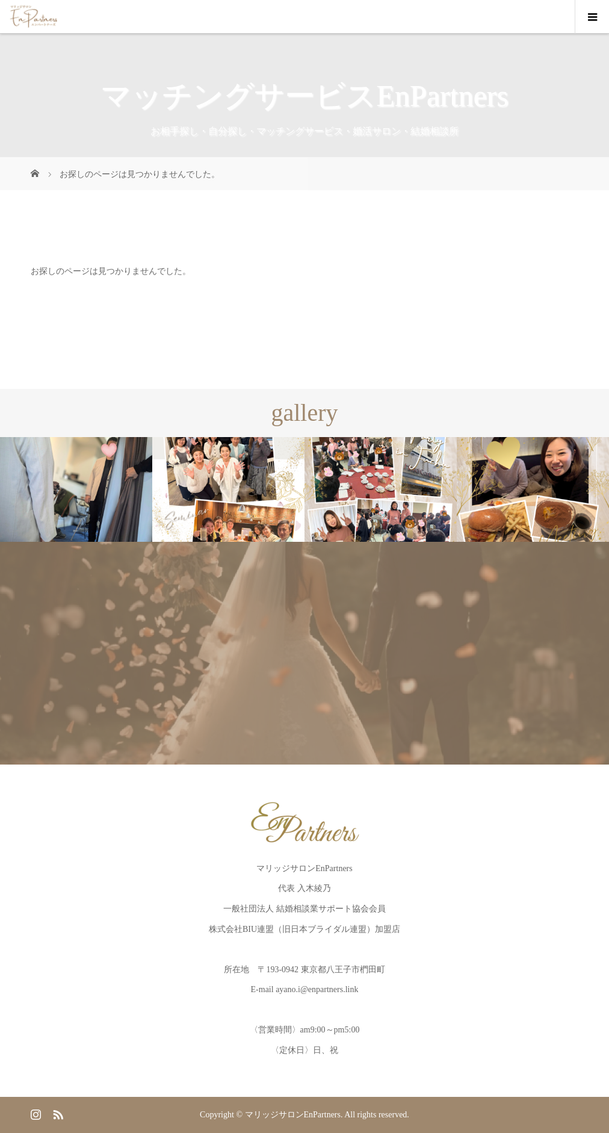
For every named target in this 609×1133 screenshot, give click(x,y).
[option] (76, 489)
